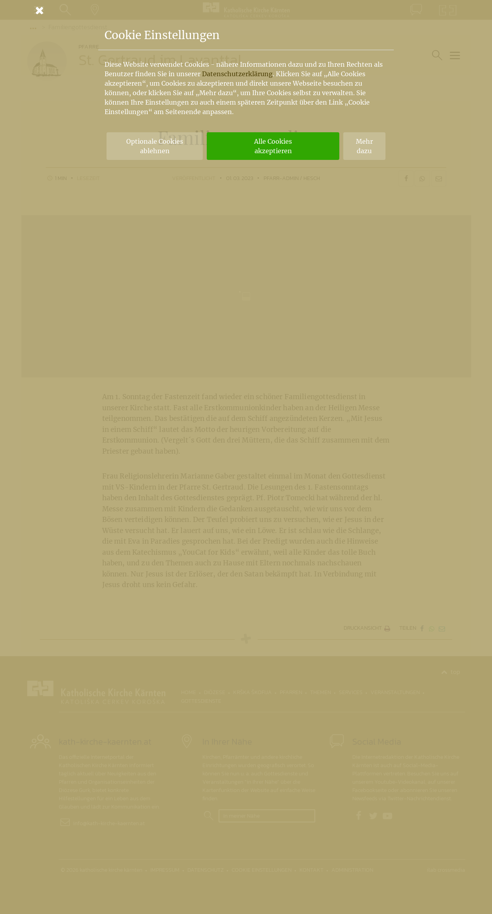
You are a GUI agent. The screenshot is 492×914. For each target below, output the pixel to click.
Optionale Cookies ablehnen (154, 146)
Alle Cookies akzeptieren (273, 146)
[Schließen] (246, 10)
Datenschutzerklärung (237, 74)
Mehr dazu (364, 146)
